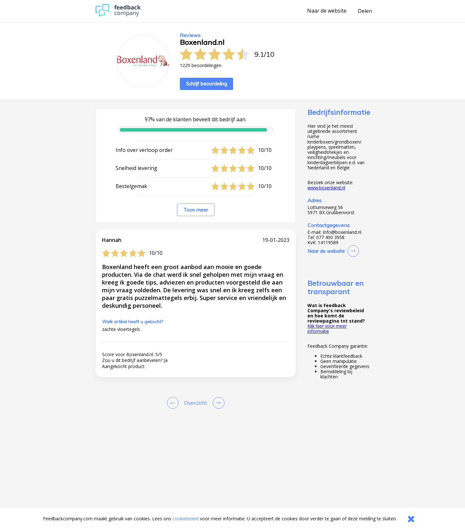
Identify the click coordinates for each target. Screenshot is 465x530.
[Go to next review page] (217, 403)
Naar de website (326, 11)
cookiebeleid (185, 518)
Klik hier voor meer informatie (327, 328)
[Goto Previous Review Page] (174, 403)
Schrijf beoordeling (206, 84)
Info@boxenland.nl (342, 232)
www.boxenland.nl (326, 188)
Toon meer (195, 210)
